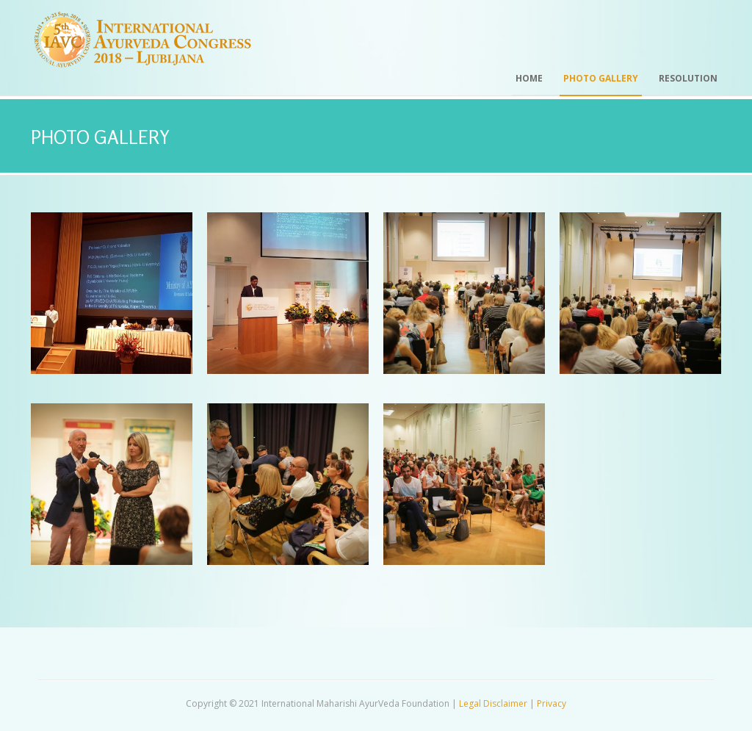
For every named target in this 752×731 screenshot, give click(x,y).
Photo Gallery (600, 78)
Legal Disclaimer (493, 703)
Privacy (551, 703)
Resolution (688, 78)
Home (529, 78)
